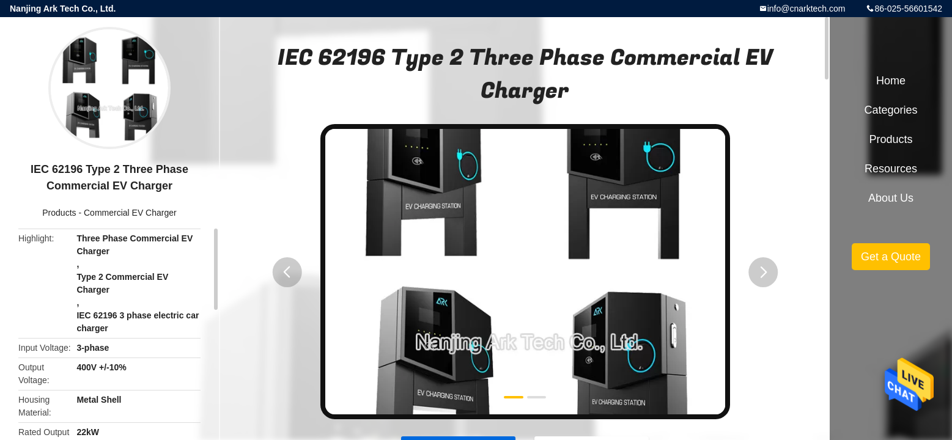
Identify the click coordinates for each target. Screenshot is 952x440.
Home (891, 81)
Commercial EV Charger (130, 213)
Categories (890, 110)
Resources (891, 169)
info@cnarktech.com (806, 8)
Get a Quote (891, 257)
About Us (890, 198)
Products (59, 213)
